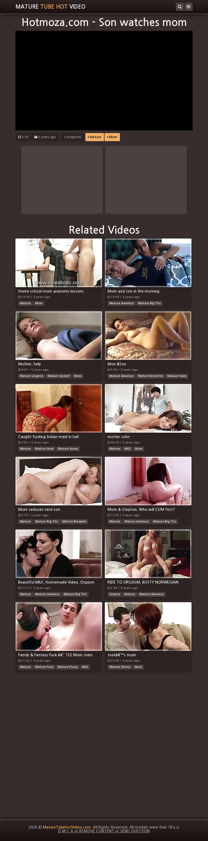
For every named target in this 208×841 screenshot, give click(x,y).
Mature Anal (44, 448)
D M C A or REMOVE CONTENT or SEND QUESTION (104, 831)
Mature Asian (68, 448)
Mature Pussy (68, 666)
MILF (128, 448)
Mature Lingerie (31, 376)
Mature (94, 137)
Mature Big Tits (149, 303)
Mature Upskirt (59, 376)
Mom (112, 137)
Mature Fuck (44, 666)
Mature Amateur (121, 303)
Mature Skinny (119, 666)
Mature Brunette (150, 376)
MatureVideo (50, 6)
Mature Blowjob (74, 521)
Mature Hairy (176, 376)
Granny (114, 594)
